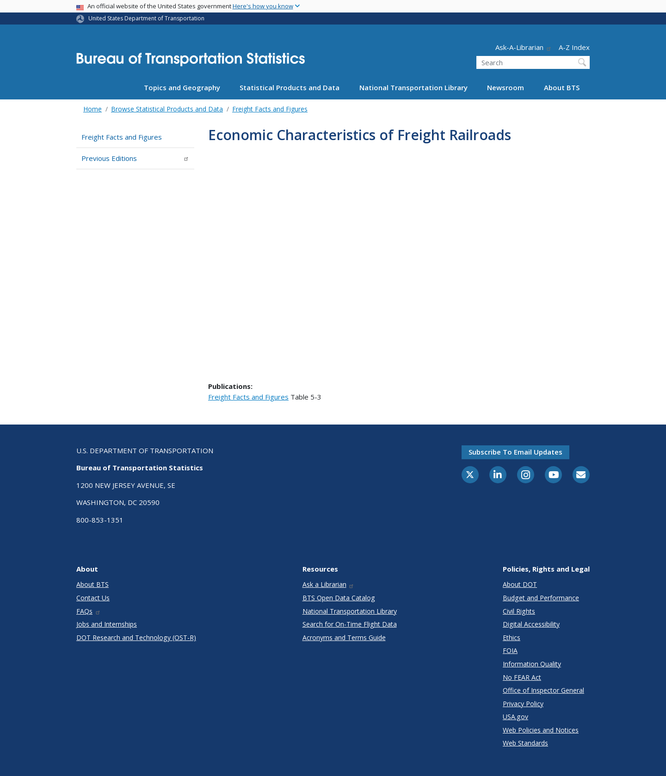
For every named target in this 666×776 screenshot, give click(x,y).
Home (92, 109)
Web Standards (525, 743)
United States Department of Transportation (146, 18)
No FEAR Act (522, 677)
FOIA (510, 650)
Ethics (511, 637)
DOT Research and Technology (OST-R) (136, 637)
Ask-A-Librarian (523, 47)
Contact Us (93, 597)
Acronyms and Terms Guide (344, 637)
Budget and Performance (541, 597)
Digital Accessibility (531, 624)
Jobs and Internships (106, 624)
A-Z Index (574, 47)
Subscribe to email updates (515, 451)
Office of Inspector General (543, 690)
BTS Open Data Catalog (338, 597)
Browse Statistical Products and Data (167, 109)
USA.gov (515, 716)
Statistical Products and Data (289, 87)
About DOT (520, 584)
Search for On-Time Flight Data (349, 624)
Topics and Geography (182, 87)
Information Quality (532, 663)
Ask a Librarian (328, 584)
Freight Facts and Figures (270, 109)
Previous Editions (135, 158)
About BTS (562, 87)
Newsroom (505, 87)
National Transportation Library (413, 87)
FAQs (88, 611)
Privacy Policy (523, 703)
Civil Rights (519, 611)
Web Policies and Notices (541, 730)
